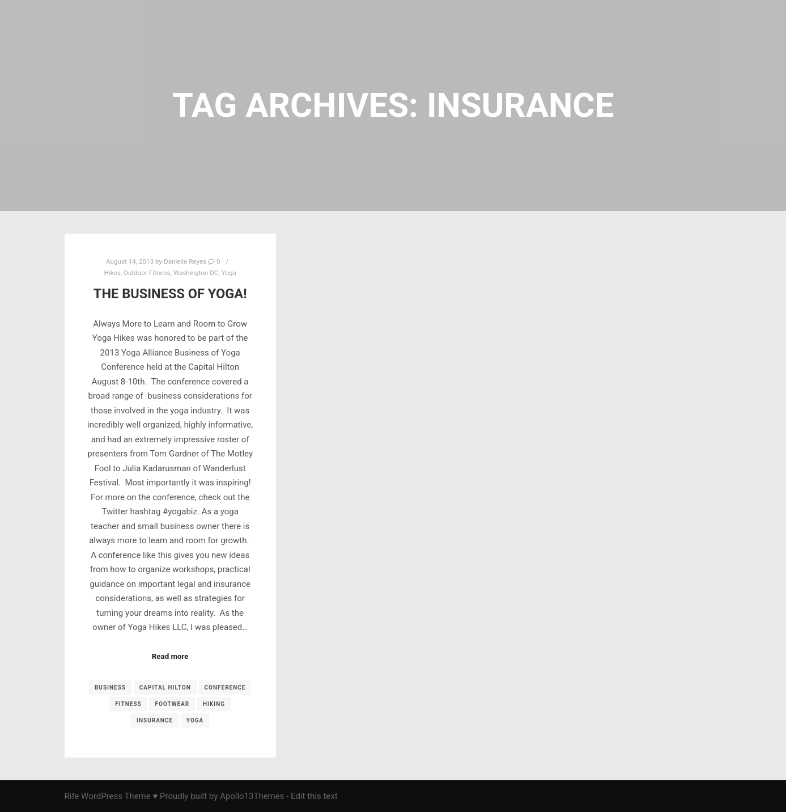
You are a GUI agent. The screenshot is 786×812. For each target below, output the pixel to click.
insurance (155, 720)
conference (225, 687)
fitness (128, 704)
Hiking (214, 704)
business (110, 687)
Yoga (229, 273)
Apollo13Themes (252, 796)
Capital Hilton (165, 687)
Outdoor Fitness (147, 273)
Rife (72, 796)
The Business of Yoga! (170, 294)
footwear (172, 704)
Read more (170, 656)
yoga (194, 720)
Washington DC (196, 273)
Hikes (112, 273)
